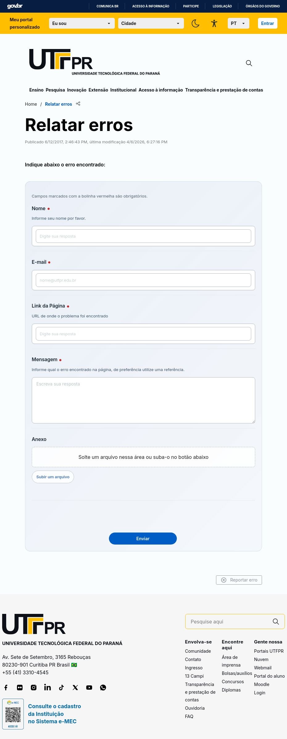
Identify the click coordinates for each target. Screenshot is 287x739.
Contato (193, 659)
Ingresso (194, 667)
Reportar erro (234, 580)
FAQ (189, 716)
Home (35, 104)
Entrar (267, 23)
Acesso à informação (150, 6)
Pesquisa (55, 89)
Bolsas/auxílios (237, 673)
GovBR (15, 6)
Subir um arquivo (57, 476)
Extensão (98, 89)
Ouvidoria (195, 708)
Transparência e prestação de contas (224, 89)
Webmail (263, 667)
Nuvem (261, 659)
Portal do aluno (269, 676)
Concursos (233, 681)
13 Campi (194, 676)
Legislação (222, 6)
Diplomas (231, 689)
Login (259, 692)
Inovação (76, 89)
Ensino (36, 89)
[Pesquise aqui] (229, 622)
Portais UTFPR (269, 651)
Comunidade (198, 651)
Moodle (261, 684)
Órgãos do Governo (263, 6)
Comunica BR (108, 6)
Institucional (123, 89)
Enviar (143, 538)
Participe (191, 6)
